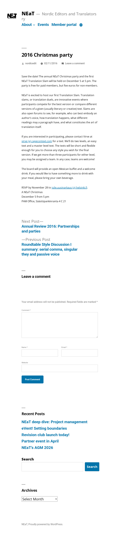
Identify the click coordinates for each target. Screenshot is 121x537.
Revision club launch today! (45, 435)
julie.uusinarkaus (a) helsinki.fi (69, 187)
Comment (26, 310)
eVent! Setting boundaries (44, 428)
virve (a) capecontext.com (37, 141)
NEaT (28, 13)
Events (43, 24)
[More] (81, 25)
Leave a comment (75, 63)
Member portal (64, 24)
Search (92, 467)
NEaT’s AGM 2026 (37, 447)
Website (25, 362)
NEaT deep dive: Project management (54, 422)
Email (64, 347)
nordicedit (30, 63)
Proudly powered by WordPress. (45, 524)
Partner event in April (40, 441)
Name (25, 347)
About (27, 24)
